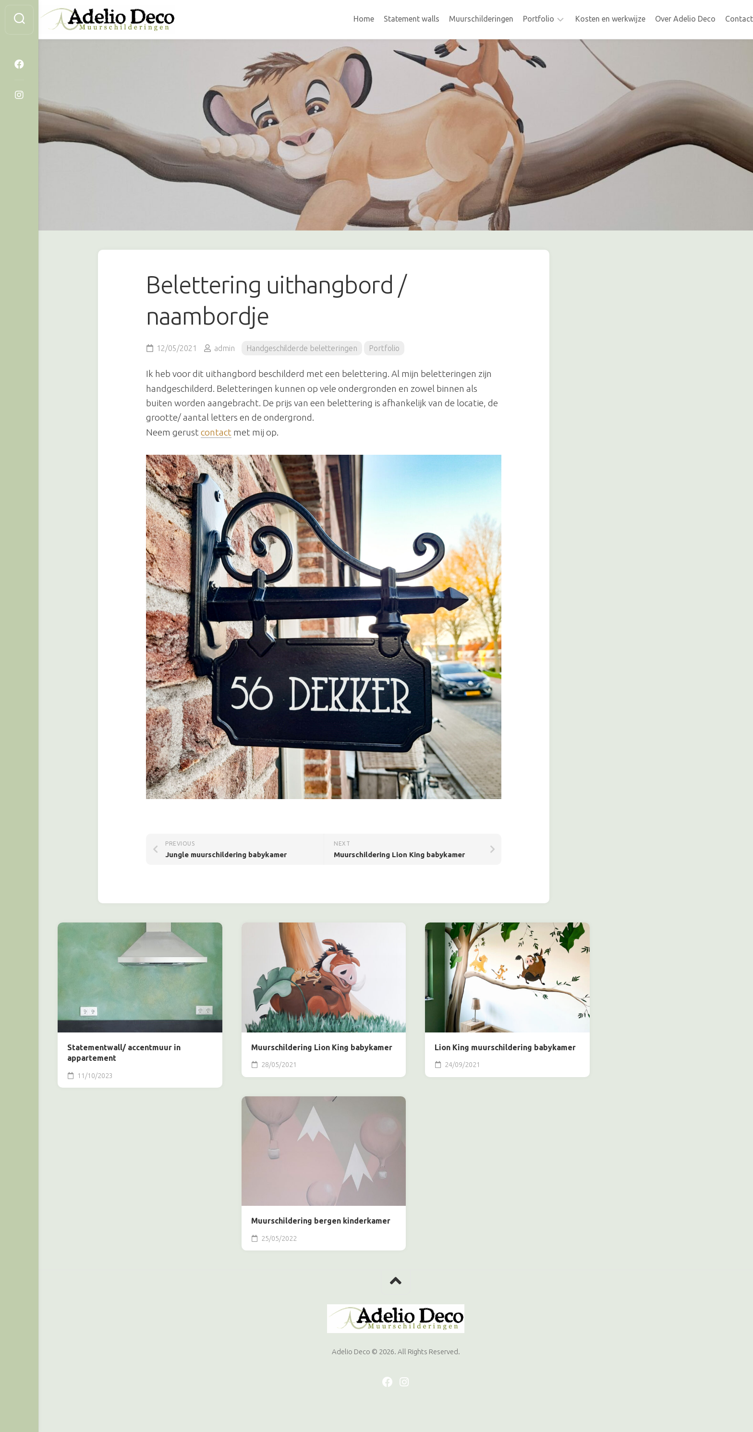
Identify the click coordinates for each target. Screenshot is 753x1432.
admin (224, 348)
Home (344, 18)
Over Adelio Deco (666, 18)
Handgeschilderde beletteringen (301, 348)
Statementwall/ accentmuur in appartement (124, 1053)
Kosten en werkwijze (591, 18)
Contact (720, 18)
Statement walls (392, 18)
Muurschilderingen (462, 18)
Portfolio (519, 18)
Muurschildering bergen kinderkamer (320, 1220)
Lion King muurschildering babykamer (505, 1047)
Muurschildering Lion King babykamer (321, 1047)
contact (216, 432)
